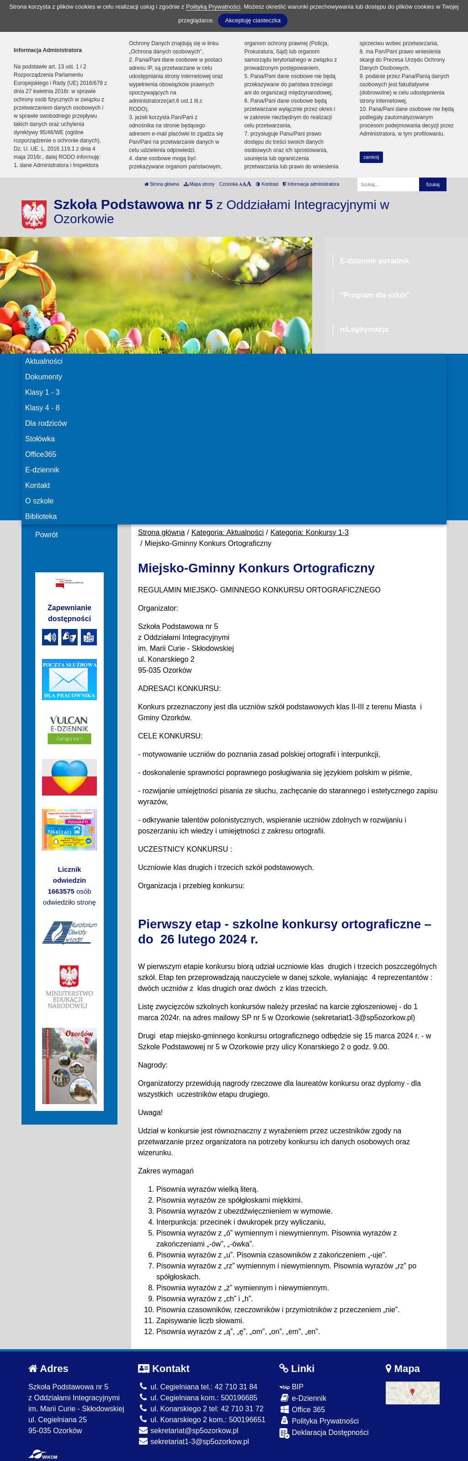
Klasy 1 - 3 (42, 392)
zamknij (371, 157)
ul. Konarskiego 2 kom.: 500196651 (202, 1420)
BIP (291, 1387)
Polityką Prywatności (213, 6)
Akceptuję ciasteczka (252, 20)
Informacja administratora (311, 184)
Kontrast (267, 184)
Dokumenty (43, 377)
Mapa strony (199, 184)
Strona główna (161, 184)
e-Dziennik (302, 1397)
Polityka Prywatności (319, 1420)
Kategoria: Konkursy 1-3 (310, 532)
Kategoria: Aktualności (227, 532)
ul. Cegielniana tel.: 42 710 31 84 (197, 1387)
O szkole (39, 501)
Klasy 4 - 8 (42, 408)
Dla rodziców (46, 423)
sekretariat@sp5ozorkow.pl (188, 1431)
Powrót (46, 535)
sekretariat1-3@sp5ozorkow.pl (193, 1441)
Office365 (40, 454)
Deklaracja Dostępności (324, 1433)
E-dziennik (42, 470)
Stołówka (40, 439)
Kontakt (37, 485)
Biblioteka (41, 516)
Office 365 (302, 1409)
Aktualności (44, 361)
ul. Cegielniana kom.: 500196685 (197, 1398)
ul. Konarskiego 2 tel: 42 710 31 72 (201, 1409)
